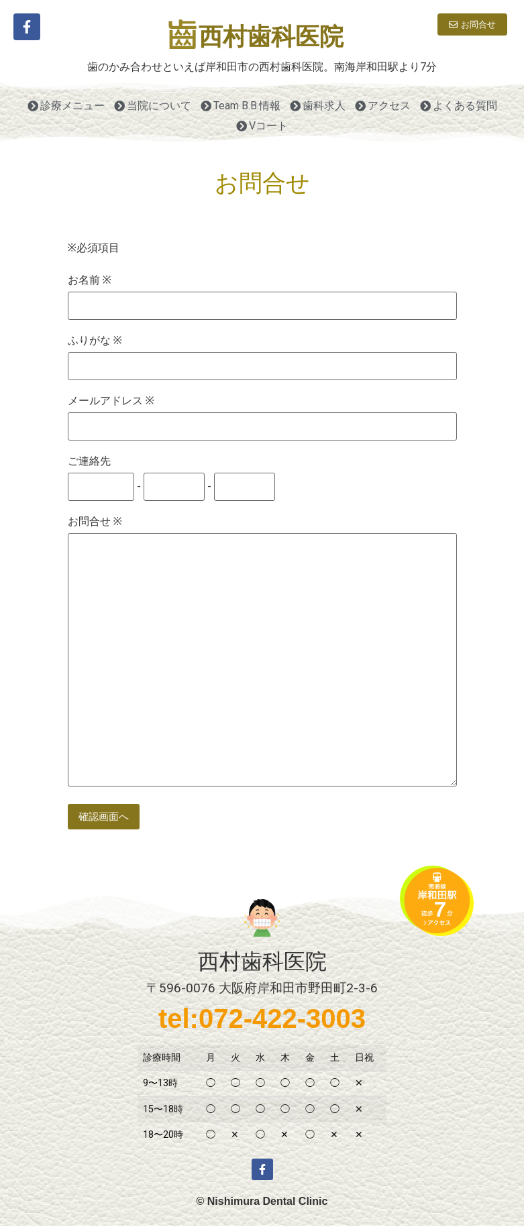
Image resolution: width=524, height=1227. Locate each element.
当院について (152, 105)
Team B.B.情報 (240, 105)
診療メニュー (66, 105)
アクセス (383, 105)
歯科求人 (318, 105)
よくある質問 (458, 105)
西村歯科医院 (271, 37)
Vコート (262, 125)
